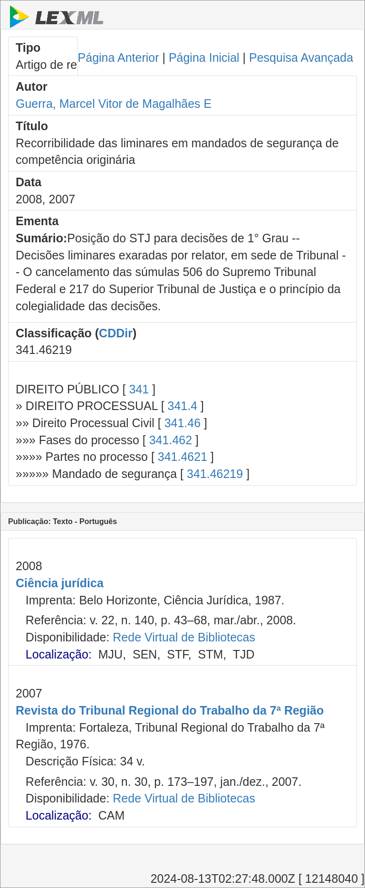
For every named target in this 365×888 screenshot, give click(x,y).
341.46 (182, 423)
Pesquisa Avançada (301, 57)
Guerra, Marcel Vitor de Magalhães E (113, 103)
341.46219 (215, 473)
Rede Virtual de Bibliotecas (184, 637)
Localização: (59, 654)
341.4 (183, 405)
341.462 (170, 440)
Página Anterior (118, 57)
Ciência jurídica (60, 583)
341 (139, 389)
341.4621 (182, 456)
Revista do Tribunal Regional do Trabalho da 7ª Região (170, 710)
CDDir (116, 333)
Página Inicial (204, 57)
